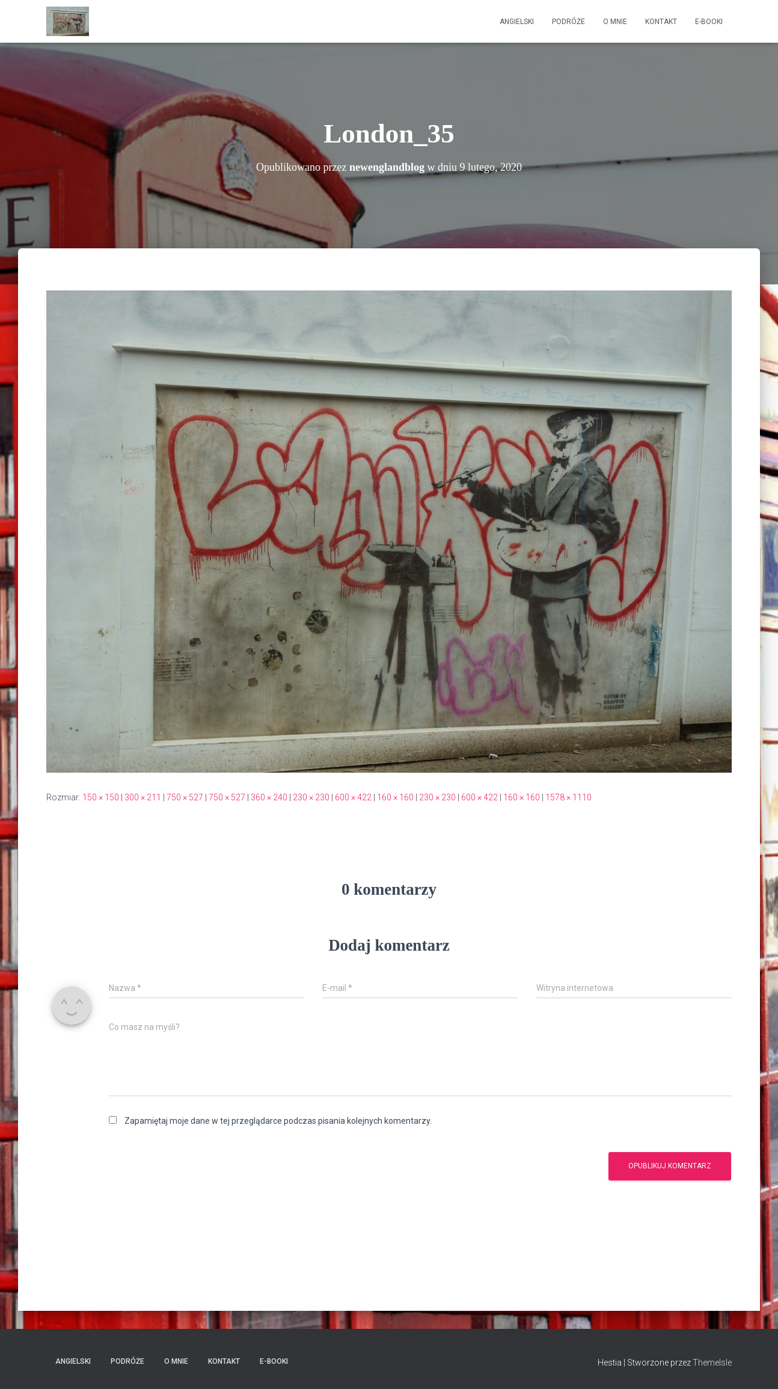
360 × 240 (269, 797)
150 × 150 (100, 797)
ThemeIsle (712, 1362)
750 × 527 (185, 797)
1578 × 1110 (568, 797)
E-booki (709, 21)
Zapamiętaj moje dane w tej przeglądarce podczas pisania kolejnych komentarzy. (278, 1121)
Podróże (568, 21)
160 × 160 (395, 797)
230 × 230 (311, 797)
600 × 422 (353, 797)
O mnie (615, 21)
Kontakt (661, 21)
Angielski (517, 21)
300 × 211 (142, 797)
